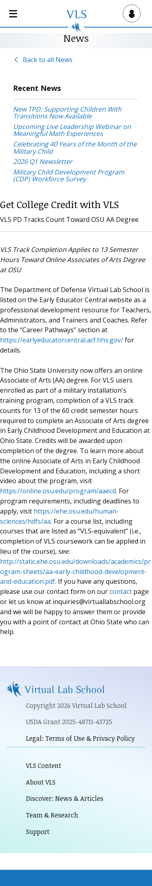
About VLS (41, 782)
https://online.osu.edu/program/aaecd (58, 490)
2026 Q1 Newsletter (43, 161)
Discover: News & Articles (64, 798)
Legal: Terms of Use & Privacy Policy (80, 738)
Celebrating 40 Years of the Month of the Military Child (75, 148)
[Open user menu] (130, 13)
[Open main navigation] (14, 13)
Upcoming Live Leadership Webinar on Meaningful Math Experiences (72, 130)
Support (37, 831)
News (76, 38)
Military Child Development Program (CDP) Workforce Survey (68, 176)
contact (120, 591)
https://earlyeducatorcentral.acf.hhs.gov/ (61, 339)
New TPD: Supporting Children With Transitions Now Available (67, 113)
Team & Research (52, 815)
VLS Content (43, 765)
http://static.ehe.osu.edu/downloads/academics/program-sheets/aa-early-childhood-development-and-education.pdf (75, 571)
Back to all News (48, 59)
